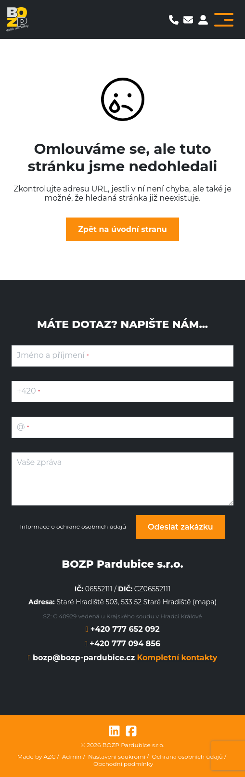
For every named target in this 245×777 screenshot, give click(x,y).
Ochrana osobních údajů (187, 756)
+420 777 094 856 (124, 643)
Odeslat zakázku (180, 527)
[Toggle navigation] (223, 19)
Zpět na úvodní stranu (122, 229)
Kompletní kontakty (177, 657)
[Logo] (17, 19)
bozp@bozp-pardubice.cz (82, 657)
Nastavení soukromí (116, 756)
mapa (205, 602)
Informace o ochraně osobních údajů (73, 526)
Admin (72, 756)
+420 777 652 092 (123, 629)
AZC (49, 756)
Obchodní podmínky (123, 763)
